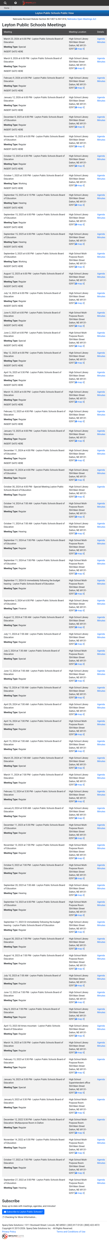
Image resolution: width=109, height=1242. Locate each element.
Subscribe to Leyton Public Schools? (23, 1211)
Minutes (101, 42)
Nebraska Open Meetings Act (81, 19)
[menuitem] (5, 3)
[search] (5, 3)
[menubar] (19, 3)
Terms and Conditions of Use (71, 1231)
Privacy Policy (9, 1231)
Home (5, 8)
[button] (15, 3)
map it (79, 48)
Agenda (101, 39)
